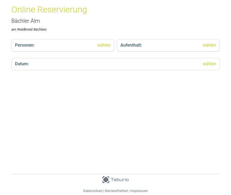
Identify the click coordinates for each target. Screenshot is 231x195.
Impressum (139, 191)
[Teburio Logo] (115, 178)
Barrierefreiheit (116, 191)
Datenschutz (92, 191)
